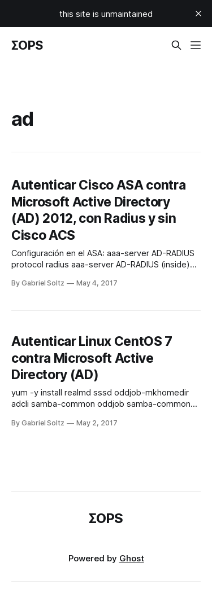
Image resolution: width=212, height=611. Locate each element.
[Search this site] (176, 45)
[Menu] (196, 45)
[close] (198, 14)
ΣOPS (27, 45)
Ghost (131, 558)
